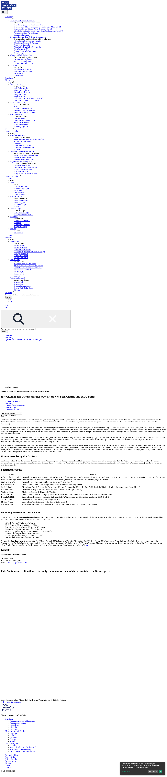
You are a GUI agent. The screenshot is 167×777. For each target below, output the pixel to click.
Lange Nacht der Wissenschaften (26, 174)
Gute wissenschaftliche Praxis (25, 264)
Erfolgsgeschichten (21, 254)
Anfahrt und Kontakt (17, 278)
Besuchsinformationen (22, 286)
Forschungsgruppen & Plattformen (22, 721)
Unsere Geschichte (21, 258)
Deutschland (18, 73)
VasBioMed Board (12, 409)
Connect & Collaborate (22, 141)
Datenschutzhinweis (12, 755)
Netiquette (9, 763)
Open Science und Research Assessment (28, 266)
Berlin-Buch (18, 282)
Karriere (8, 80)
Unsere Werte (15, 260)
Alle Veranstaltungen (21, 213)
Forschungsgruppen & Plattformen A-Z (28, 25)
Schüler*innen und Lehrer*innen (26, 167)
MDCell (17, 149)
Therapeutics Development (24, 147)
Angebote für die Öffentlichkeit (21, 161)
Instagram (13, 737)
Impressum (9, 767)
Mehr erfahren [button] (125, 771)
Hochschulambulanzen (22, 157)
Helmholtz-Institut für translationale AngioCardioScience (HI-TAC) (38, 31)
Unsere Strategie (20, 246)
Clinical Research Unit (22, 61)
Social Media (19, 192)
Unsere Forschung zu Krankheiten (26, 155)
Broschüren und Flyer (22, 225)
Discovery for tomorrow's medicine (22, 21)
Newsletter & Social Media (15, 731)
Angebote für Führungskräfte (24, 108)
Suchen (8, 295)
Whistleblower (10, 761)
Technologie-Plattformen (23, 59)
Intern (7, 765)
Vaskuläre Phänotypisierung (15, 405)
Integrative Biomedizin (22, 45)
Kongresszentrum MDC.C (23, 215)
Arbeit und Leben (16, 114)
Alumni (17, 276)
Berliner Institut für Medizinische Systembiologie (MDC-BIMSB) (38, 27)
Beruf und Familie (20, 124)
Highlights (14, 727)
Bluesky (13, 739)
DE (11, 301)
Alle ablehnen (153, 771)
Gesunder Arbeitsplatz (22, 122)
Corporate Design (20, 227)
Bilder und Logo (20, 204)
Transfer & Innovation (18, 135)
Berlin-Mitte (18, 284)
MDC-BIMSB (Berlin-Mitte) (20, 749)
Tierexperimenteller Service (24, 63)
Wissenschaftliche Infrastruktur (21, 55)
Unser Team (18, 233)
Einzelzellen (18, 53)
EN (11, 299)
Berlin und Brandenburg (23, 71)
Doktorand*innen (20, 94)
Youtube (13, 741)
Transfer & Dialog (12, 131)
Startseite (8, 335)
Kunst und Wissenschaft (23, 169)
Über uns (8, 237)
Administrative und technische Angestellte (29, 98)
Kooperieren (14, 725)
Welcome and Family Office (24, 120)
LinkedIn (13, 735)
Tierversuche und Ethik (22, 270)
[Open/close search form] (35, 319)
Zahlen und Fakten (21, 256)
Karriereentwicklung (17, 102)
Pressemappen (19, 202)
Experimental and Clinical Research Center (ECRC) (33, 29)
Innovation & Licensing (23, 145)
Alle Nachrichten (20, 186)
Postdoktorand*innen (22, 92)
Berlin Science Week (21, 172)
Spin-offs (17, 143)
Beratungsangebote (21, 126)
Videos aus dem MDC (22, 221)
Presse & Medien (16, 196)
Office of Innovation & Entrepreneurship (29, 139)
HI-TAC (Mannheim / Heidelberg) (22, 751)
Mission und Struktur (13, 401)
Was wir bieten (19, 118)
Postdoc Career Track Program (25, 110)
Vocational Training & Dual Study (26, 100)
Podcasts (17, 223)
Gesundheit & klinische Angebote (22, 151)
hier (87, 545)
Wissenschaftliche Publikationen (26, 33)
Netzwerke (14, 65)
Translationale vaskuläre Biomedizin (27, 47)
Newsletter (18, 190)
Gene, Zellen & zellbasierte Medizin (27, 41)
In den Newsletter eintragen (11, 702)
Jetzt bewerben (15, 84)
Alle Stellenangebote (21, 88)
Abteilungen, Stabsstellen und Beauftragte (29, 252)
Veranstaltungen (15, 209)
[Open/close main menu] (4, 12)
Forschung (9, 17)
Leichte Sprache (11, 759)
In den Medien (19, 194)
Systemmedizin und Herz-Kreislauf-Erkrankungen (28, 37)
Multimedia (14, 217)
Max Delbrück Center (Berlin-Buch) (23, 747)
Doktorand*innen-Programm (24, 112)
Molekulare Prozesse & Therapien (26, 43)
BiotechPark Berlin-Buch (23, 288)
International (19, 75)
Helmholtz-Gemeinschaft (23, 69)
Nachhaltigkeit (19, 272)
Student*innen (19, 96)
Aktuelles (8, 178)
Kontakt (17, 207)
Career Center (19, 106)
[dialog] (142, 768)
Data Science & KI (21, 49)
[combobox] (2, 417)
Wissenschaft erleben (22, 165)
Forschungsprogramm (18, 723)
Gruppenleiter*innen (21, 90)
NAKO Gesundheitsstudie (23, 159)
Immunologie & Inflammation (25, 51)
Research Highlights (21, 35)
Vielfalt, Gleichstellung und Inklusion (28, 268)
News (12, 182)
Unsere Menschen (20, 248)
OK (160, 771)
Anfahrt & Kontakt (12, 743)
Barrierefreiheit (10, 757)
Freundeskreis (19, 274)
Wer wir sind (14, 242)
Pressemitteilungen (21, 200)
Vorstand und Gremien (22, 250)
